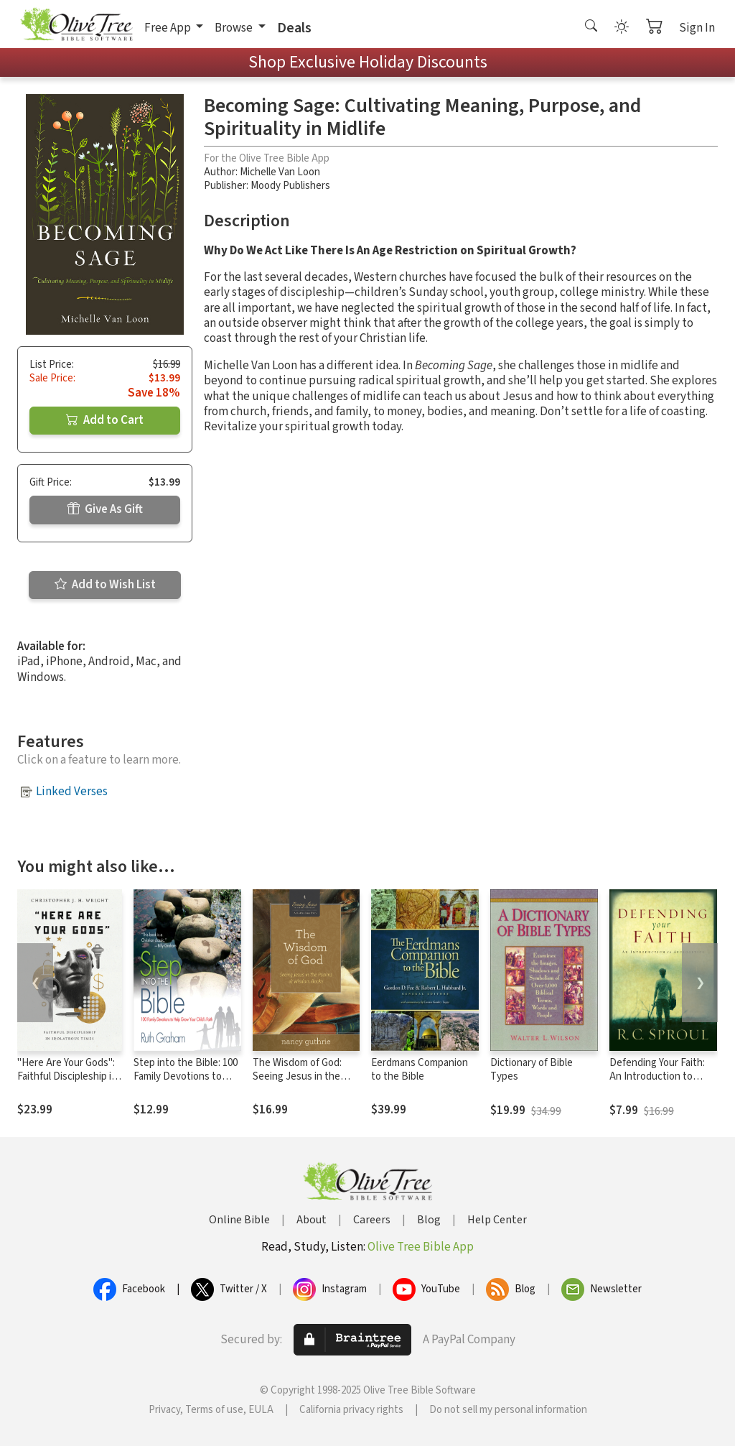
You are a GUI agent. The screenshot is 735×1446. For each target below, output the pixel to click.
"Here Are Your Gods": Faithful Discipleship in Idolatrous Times (67, 1076)
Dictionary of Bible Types (531, 1069)
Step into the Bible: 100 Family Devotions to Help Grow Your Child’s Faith (186, 1083)
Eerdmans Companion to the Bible (419, 1069)
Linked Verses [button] (72, 791)
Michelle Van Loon (280, 172)
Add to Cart (105, 420)
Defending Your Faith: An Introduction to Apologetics (657, 1076)
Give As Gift (105, 509)
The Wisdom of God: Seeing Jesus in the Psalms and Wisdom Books (297, 1083)
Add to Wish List (105, 584)
